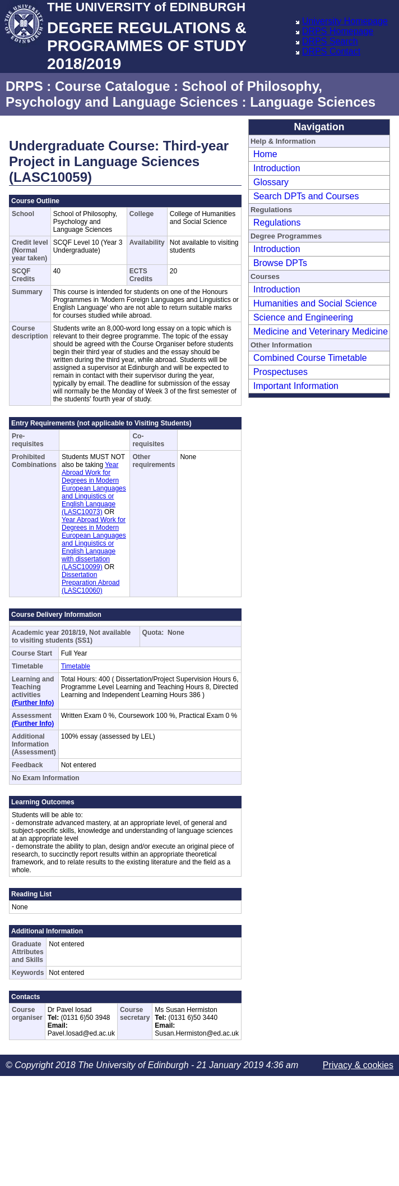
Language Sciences (312, 101)
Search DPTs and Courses (306, 196)
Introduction (276, 168)
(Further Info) (33, 703)
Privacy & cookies (358, 1065)
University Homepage (345, 21)
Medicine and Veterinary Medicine (320, 331)
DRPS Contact (331, 51)
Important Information (295, 386)
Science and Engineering (303, 317)
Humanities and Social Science (315, 303)
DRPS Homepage (337, 31)
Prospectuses (280, 372)
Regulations (277, 222)
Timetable (75, 666)
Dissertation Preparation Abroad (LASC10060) (90, 582)
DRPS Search (330, 41)
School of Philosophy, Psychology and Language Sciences (164, 94)
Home (265, 154)
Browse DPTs (280, 263)
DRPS (24, 86)
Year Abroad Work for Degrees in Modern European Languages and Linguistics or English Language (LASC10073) (94, 488)
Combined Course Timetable (310, 358)
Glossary (271, 182)
